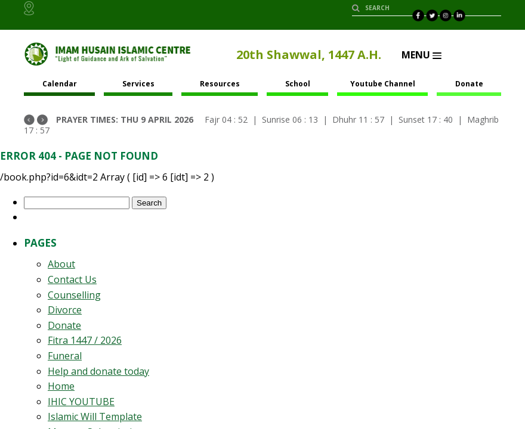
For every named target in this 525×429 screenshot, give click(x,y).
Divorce (65, 309)
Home (61, 386)
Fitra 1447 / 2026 (85, 340)
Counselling (74, 294)
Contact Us (72, 279)
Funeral (65, 355)
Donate (469, 84)
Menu (421, 54)
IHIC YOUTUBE (81, 401)
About (61, 264)
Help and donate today (98, 371)
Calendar (59, 84)
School (297, 84)
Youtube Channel (382, 84)
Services (138, 84)
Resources (220, 84)
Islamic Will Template (95, 416)
